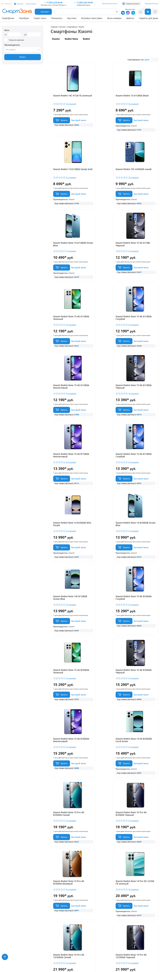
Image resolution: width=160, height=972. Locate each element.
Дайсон (130, 18)
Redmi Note (71, 38)
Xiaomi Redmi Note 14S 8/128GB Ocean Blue (138, 420)
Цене (147, 59)
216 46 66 (54, 2)
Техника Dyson (9, 929)
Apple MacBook (9, 922)
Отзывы (39, 911)
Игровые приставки (91, 18)
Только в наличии (14, 39)
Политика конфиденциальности (82, 941)
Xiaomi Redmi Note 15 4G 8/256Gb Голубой (66, 503)
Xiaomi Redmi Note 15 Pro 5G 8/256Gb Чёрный (140, 826)
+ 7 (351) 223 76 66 (145, 915)
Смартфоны (8, 18)
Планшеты (56, 18)
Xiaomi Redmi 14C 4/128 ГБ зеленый (67, 97)
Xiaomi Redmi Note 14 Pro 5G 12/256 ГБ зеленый (140, 665)
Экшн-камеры (114, 18)
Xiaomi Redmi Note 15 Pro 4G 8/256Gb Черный (67, 665)
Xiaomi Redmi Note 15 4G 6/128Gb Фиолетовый (139, 263)
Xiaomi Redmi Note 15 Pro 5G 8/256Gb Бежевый (103, 826)
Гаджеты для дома (148, 18)
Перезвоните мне (151, 3)
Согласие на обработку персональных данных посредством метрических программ (85, 956)
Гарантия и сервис (45, 904)
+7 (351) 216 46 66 (83, 915)
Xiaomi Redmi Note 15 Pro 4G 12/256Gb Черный (103, 748)
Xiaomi (56, 38)
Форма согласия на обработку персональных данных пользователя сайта (84, 947)
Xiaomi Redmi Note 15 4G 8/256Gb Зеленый (103, 503)
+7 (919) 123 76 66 (145, 919)
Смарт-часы (40, 18)
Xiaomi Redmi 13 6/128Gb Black (103, 97)
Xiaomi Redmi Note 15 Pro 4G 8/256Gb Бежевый (103, 665)
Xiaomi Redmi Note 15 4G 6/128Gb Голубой (103, 263)
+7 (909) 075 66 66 (83, 919)
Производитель (12, 45)
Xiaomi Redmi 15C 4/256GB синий (67, 180)
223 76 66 (84, 2)
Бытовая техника (10, 925)
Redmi (86, 38)
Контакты (40, 915)
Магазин (20, 4)
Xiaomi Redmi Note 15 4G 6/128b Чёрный (139, 180)
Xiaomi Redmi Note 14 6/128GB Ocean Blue (101, 180)
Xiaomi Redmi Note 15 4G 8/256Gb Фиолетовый (66, 581)
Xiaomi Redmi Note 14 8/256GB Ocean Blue (101, 420)
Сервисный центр (132, 4)
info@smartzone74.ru (110, 3)
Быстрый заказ (61, 129)
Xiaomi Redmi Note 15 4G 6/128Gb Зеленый (66, 263)
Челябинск (8, 4)
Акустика (71, 18)
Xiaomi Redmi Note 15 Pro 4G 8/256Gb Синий (140, 581)
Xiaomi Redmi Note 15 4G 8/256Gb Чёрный (139, 503)
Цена (6, 30)
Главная (54, 27)
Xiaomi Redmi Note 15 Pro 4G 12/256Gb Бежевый (140, 748)
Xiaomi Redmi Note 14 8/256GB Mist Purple (64, 420)
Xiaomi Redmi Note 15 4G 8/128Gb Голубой (139, 342)
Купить (64, 122)
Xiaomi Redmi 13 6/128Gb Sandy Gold (139, 97)
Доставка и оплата (45, 908)
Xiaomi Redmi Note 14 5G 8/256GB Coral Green (103, 581)
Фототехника (8, 936)
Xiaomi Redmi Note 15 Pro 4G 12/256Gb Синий (67, 748)
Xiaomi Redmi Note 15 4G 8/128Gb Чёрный (66, 342)
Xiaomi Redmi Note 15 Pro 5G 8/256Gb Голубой (67, 826)
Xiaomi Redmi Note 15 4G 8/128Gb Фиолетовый (103, 342)
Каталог (62, 27)
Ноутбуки (24, 18)
